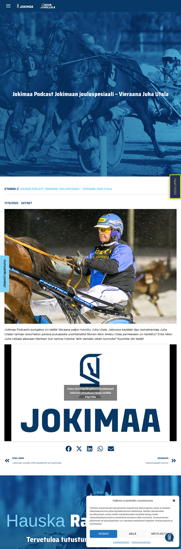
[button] (174, 500)
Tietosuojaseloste (140, 542)
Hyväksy (103, 534)
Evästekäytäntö (121, 542)
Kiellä (132, 534)
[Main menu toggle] (8, 7)
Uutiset (26, 205)
